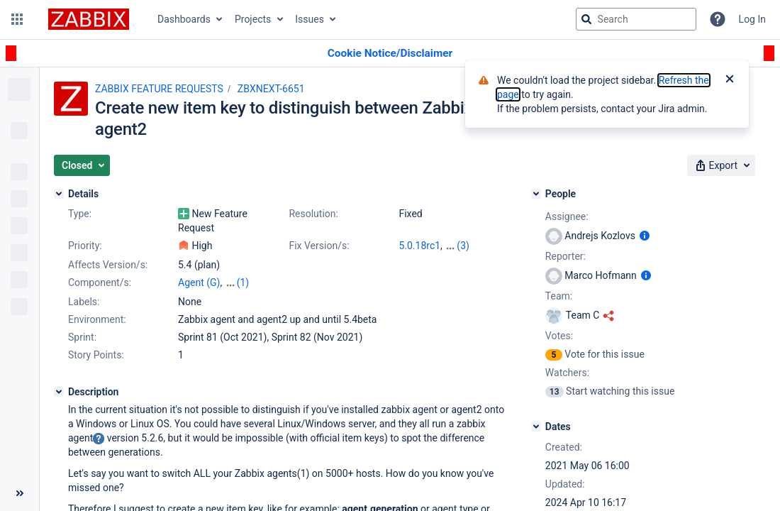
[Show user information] (644, 235)
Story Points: (96, 355)
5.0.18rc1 (419, 245)
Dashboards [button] (184, 19)
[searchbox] (636, 19)
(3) (463, 245)
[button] (17, 19)
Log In (752, 19)
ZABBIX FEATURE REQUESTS (159, 88)
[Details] (59, 194)
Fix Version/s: (319, 245)
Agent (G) (199, 282)
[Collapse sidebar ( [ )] (19, 493)
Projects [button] (253, 19)
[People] (536, 194)
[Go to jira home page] (88, 19)
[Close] (730, 80)
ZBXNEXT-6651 (271, 88)
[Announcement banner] (390, 53)
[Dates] (536, 427)
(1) (242, 282)
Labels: (83, 301)
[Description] (59, 392)
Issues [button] (309, 19)
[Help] (717, 19)
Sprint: (82, 337)
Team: (558, 296)
